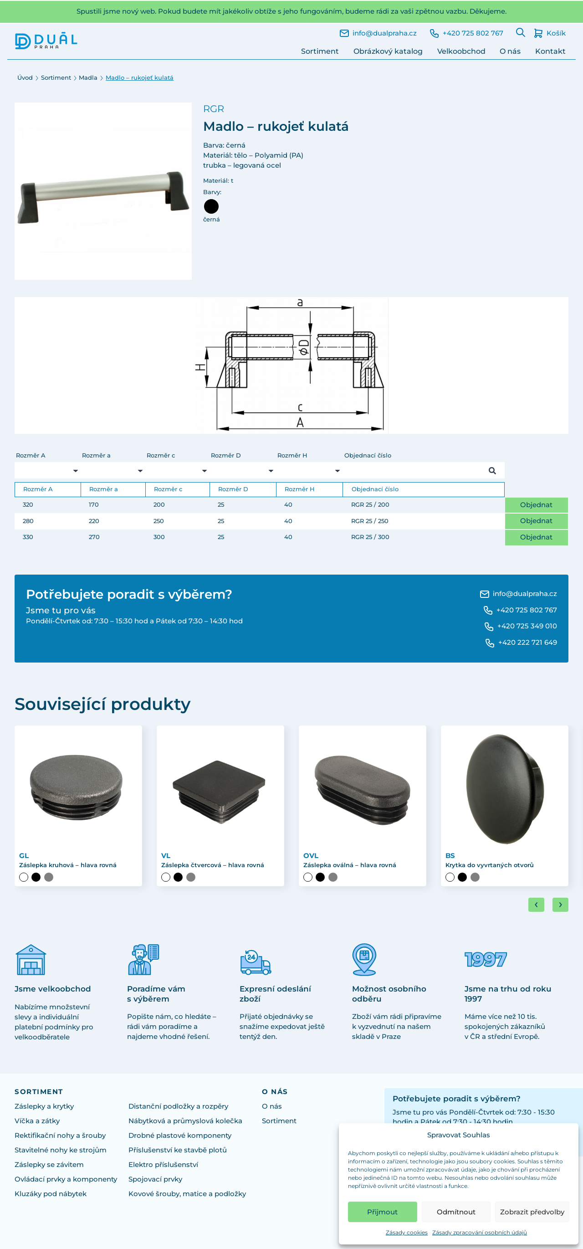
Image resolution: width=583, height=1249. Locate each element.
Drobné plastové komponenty (179, 1135)
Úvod (25, 77)
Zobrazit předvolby (532, 1212)
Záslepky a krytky (44, 1106)
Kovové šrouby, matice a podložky (187, 1194)
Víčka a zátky (37, 1121)
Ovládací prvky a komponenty (66, 1179)
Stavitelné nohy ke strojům (61, 1150)
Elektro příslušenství (163, 1165)
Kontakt (550, 51)
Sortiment (320, 51)
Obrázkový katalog (388, 51)
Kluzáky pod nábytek (51, 1194)
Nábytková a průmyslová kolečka (185, 1121)
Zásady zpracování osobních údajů (479, 1232)
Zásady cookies (407, 1232)
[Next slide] (560, 905)
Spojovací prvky (155, 1179)
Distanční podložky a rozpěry (178, 1106)
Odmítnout (456, 1212)
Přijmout (382, 1212)
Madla (88, 77)
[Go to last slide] (536, 905)
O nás (510, 51)
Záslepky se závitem (49, 1165)
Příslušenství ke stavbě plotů (177, 1150)
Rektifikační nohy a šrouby (60, 1135)
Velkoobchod (461, 51)
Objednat (536, 505)
